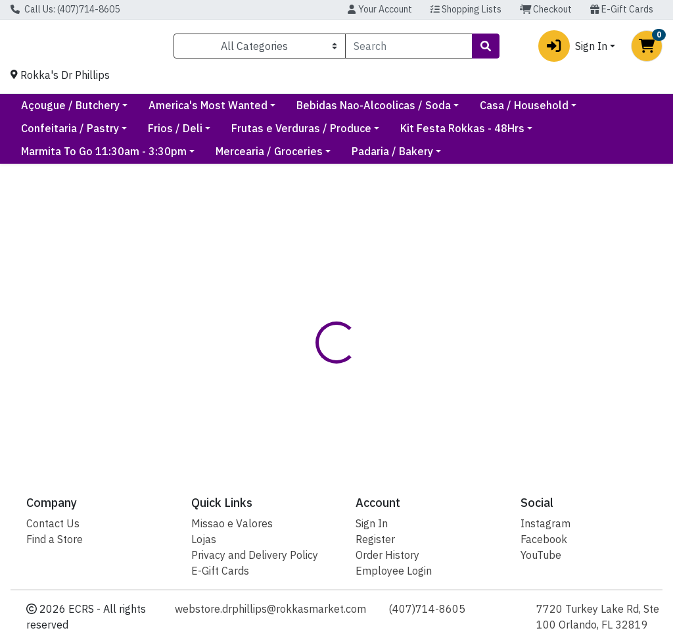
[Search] (409, 48)
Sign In (372, 523)
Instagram (545, 523)
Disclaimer (382, 357)
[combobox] (409, 48)
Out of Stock (569, 286)
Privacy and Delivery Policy (254, 554)
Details (318, 357)
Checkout (546, 9)
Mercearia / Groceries (269, 156)
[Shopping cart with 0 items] (646, 48)
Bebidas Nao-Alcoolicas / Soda (485, 110)
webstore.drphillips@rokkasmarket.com (270, 608)
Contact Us (53, 523)
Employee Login (394, 570)
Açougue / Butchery (182, 110)
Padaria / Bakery (392, 156)
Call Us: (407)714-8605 (65, 9)
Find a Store (54, 539)
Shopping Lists (465, 9)
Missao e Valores (232, 523)
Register (375, 539)
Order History (387, 554)
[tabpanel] (476, 411)
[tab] (318, 357)
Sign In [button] (572, 48)
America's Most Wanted (319, 110)
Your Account (379, 9)
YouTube (541, 554)
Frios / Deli (293, 133)
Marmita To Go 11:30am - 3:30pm (104, 156)
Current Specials (62, 110)
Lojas (203, 539)
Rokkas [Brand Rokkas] (429, 406)
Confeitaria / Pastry (188, 133)
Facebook (544, 539)
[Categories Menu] (260, 48)
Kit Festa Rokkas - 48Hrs (580, 133)
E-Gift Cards (621, 9)
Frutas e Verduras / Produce (419, 133)
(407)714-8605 (426, 608)
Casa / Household (65, 133)
